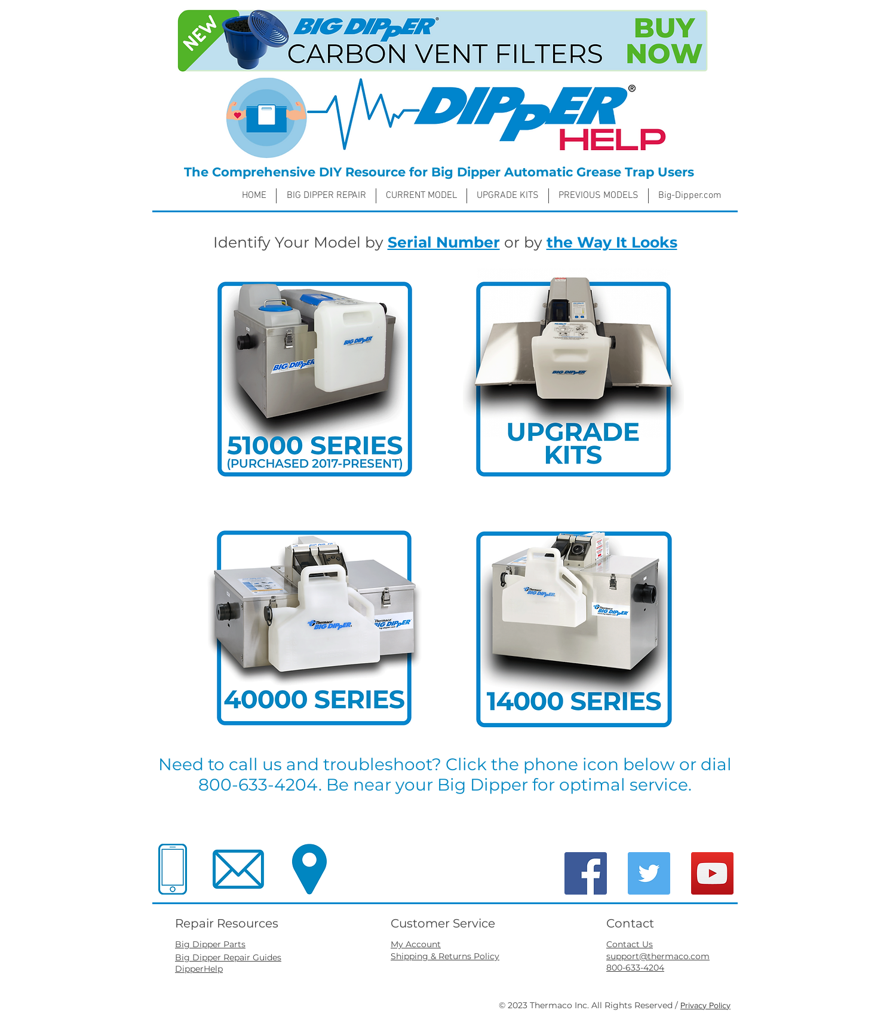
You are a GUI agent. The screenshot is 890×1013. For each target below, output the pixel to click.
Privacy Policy (705, 1005)
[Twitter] (649, 873)
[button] (421, 195)
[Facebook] (585, 873)
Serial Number (444, 242)
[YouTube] (712, 873)
